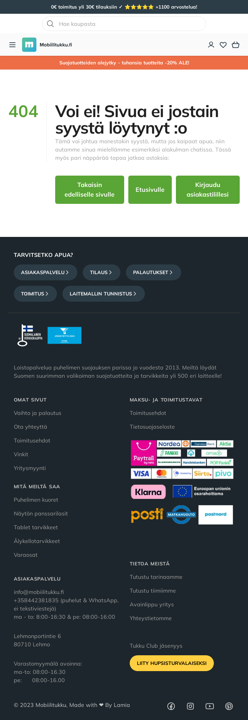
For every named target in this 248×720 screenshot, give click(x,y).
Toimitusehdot (32, 440)
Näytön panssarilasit (41, 513)
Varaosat (26, 554)
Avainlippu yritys (152, 604)
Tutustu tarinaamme (156, 576)
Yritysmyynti (30, 468)
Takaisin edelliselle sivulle (90, 189)
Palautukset (153, 272)
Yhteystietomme (151, 618)
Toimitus (35, 294)
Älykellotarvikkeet (37, 541)
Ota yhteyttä (30, 426)
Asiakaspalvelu (45, 272)
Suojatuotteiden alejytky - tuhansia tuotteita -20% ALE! (124, 63)
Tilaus (101, 272)
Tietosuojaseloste (152, 426)
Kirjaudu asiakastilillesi (208, 189)
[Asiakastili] (211, 45)
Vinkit (21, 454)
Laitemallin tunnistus (104, 294)
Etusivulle (150, 190)
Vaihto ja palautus (37, 412)
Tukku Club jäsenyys (156, 645)
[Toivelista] (223, 45)
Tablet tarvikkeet (36, 527)
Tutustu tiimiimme (153, 590)
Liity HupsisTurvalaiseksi (172, 663)
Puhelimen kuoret (36, 499)
